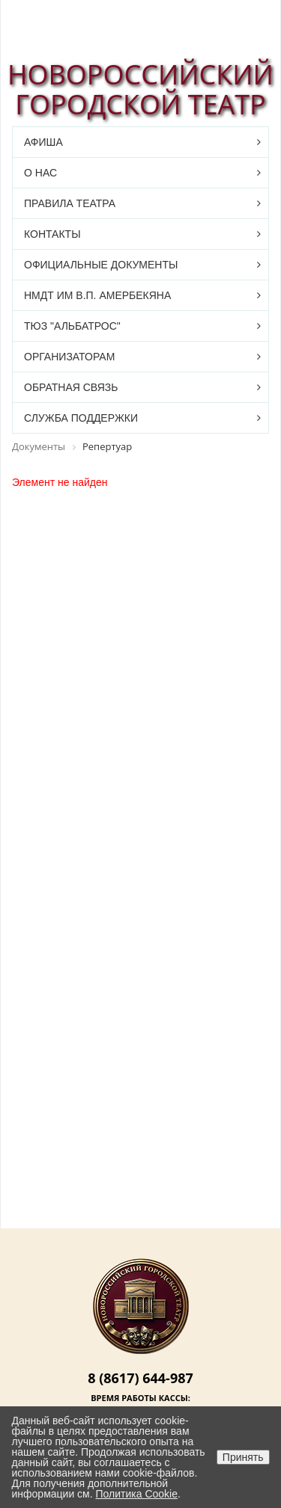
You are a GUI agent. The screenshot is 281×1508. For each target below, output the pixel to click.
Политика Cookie (137, 1494)
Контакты (52, 234)
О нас (40, 173)
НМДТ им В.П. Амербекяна (97, 295)
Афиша (43, 142)
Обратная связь (71, 387)
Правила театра (69, 203)
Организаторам (69, 357)
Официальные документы (101, 265)
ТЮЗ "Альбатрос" (72, 326)
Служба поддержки (81, 418)
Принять (243, 1457)
